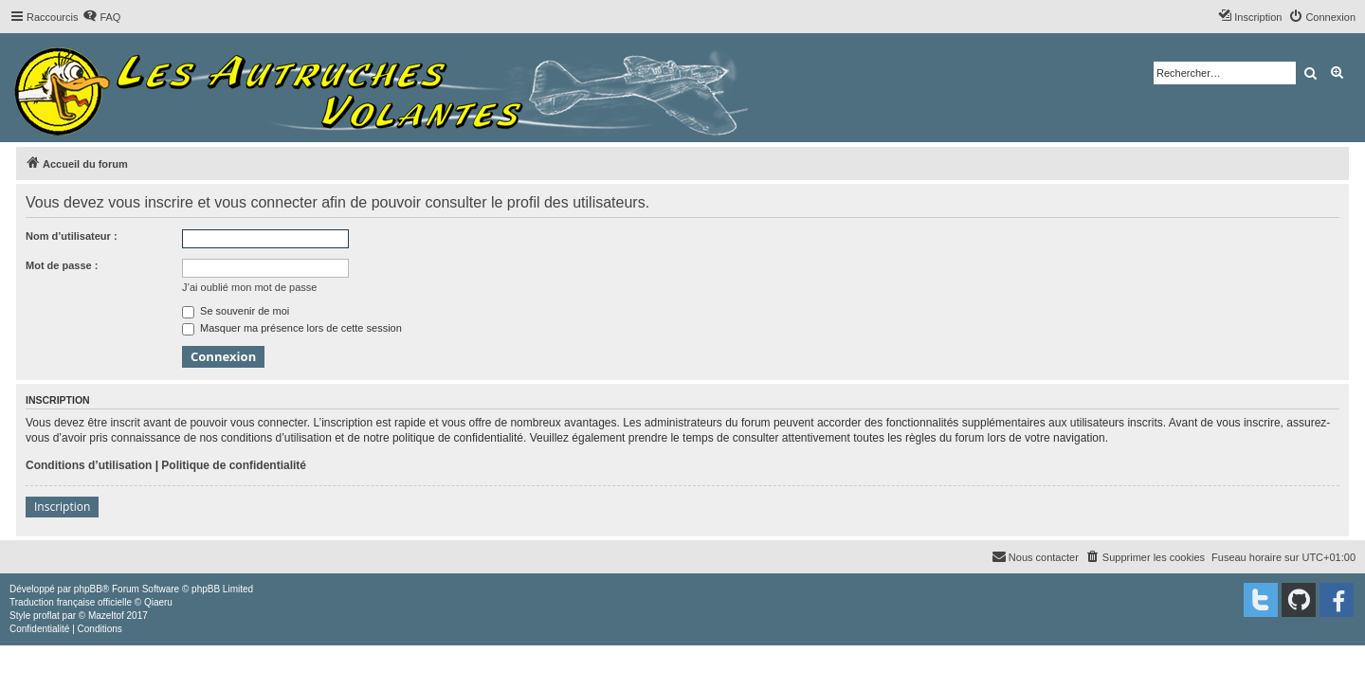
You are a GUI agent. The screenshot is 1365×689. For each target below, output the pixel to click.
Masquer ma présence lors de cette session (292, 328)
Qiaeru (158, 602)
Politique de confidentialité (233, 465)
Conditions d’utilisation (89, 465)
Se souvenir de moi (235, 311)
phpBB (88, 589)
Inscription (62, 507)
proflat (46, 615)
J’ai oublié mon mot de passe (249, 287)
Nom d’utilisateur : (72, 236)
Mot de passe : (62, 265)
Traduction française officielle (70, 602)
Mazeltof (106, 615)
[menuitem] (101, 17)
